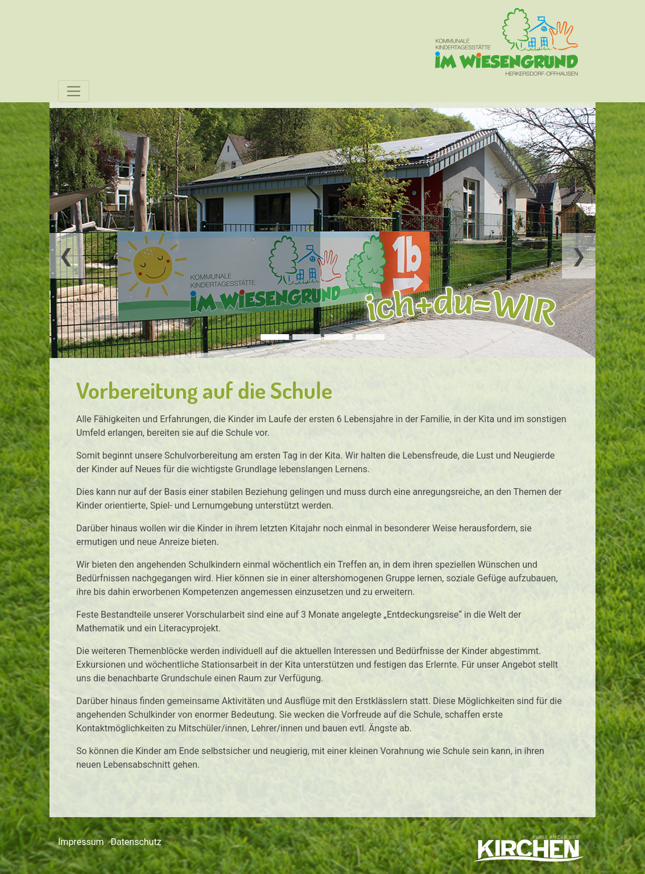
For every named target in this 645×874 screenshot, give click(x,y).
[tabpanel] (322, 233)
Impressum (81, 841)
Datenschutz (135, 841)
